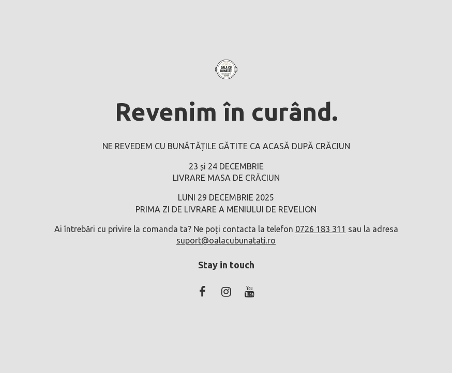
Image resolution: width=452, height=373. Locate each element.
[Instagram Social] (226, 291)
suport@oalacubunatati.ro (226, 240)
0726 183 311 (320, 229)
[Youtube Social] (249, 291)
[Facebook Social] (202, 291)
